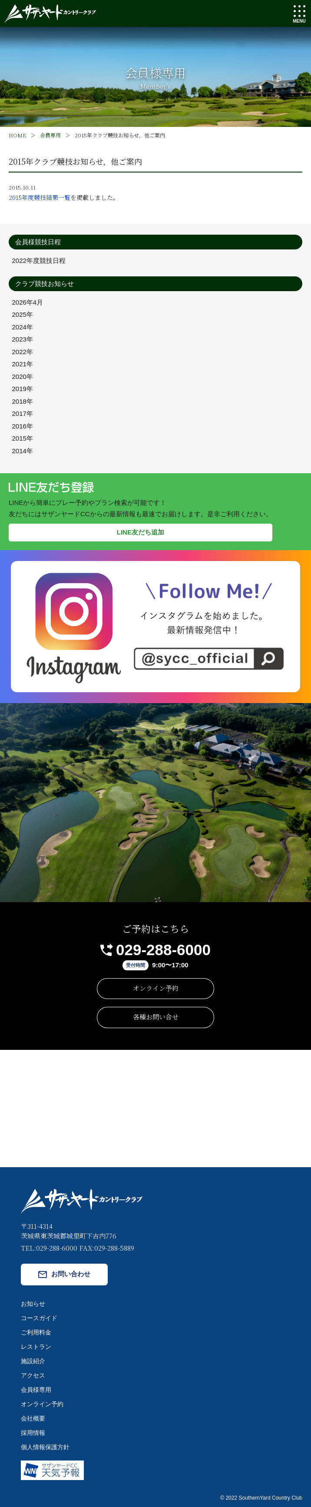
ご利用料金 (36, 1332)
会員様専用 (36, 1389)
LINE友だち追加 (140, 532)
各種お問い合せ (156, 1016)
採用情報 (33, 1432)
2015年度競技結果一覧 (39, 197)
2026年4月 (27, 302)
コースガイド (39, 1317)
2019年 (22, 388)
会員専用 (50, 135)
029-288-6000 (163, 949)
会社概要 (33, 1418)
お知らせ (33, 1303)
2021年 (22, 364)
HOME (17, 135)
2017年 (22, 413)
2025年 (22, 314)
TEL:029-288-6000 (49, 1247)
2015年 (22, 438)
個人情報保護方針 (45, 1447)
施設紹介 (33, 1361)
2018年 (22, 401)
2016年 (22, 426)
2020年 (22, 376)
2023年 (22, 339)
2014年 (22, 451)
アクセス (33, 1375)
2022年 (22, 351)
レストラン (36, 1346)
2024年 (22, 327)
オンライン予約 (156, 987)
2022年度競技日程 (39, 260)
